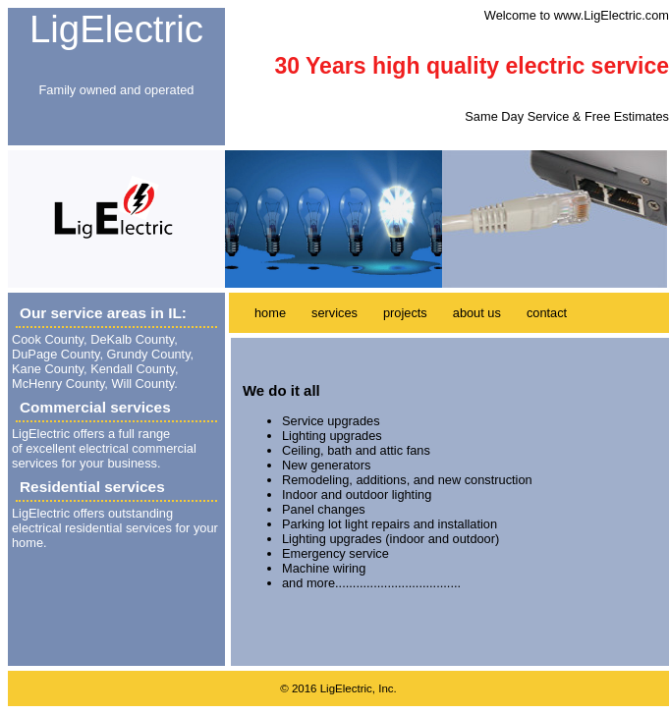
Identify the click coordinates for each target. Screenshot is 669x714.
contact (547, 312)
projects (405, 312)
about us (477, 312)
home (270, 312)
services (334, 312)
